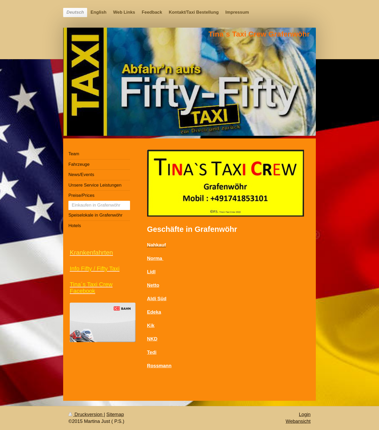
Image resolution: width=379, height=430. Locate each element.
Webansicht (298, 421)
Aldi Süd (157, 298)
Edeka (154, 312)
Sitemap (115, 414)
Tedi (152, 352)
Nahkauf (156, 245)
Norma (155, 258)
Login (305, 414)
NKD (152, 339)
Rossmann (159, 365)
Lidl (151, 271)
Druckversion (86, 414)
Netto (153, 285)
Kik (150, 325)
